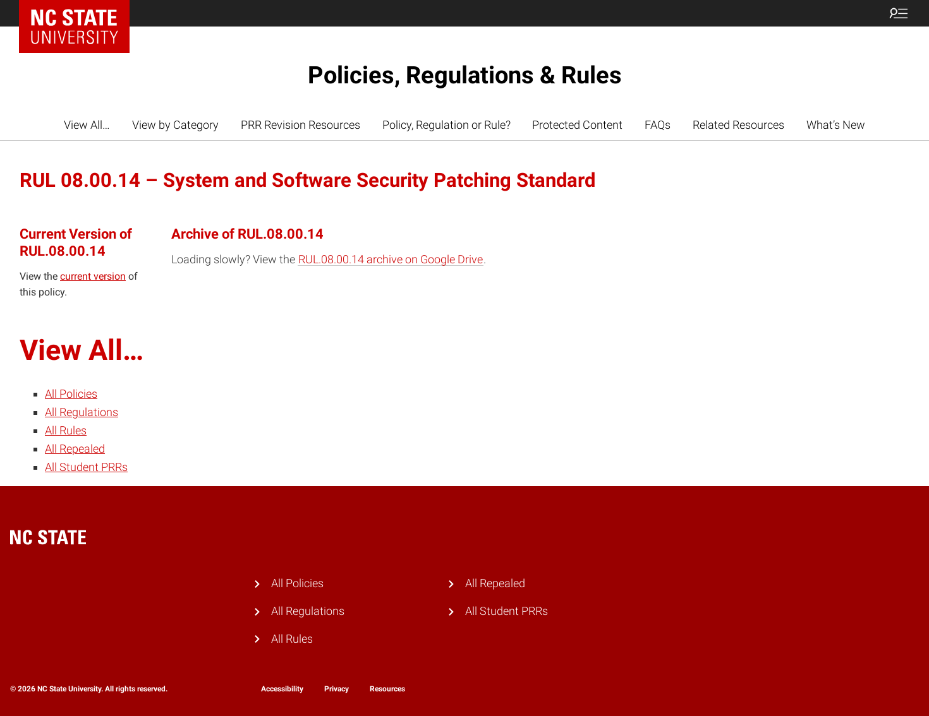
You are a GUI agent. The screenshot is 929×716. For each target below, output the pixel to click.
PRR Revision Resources (300, 124)
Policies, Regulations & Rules (465, 75)
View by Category (175, 124)
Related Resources (738, 124)
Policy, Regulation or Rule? (446, 124)
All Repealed (75, 448)
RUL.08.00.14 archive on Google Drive (390, 259)
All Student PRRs (86, 467)
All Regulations (81, 412)
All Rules (66, 430)
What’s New (835, 124)
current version (93, 276)
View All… (87, 124)
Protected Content (577, 124)
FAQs (658, 124)
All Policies (71, 393)
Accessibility (282, 688)
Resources (387, 688)
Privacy (336, 688)
